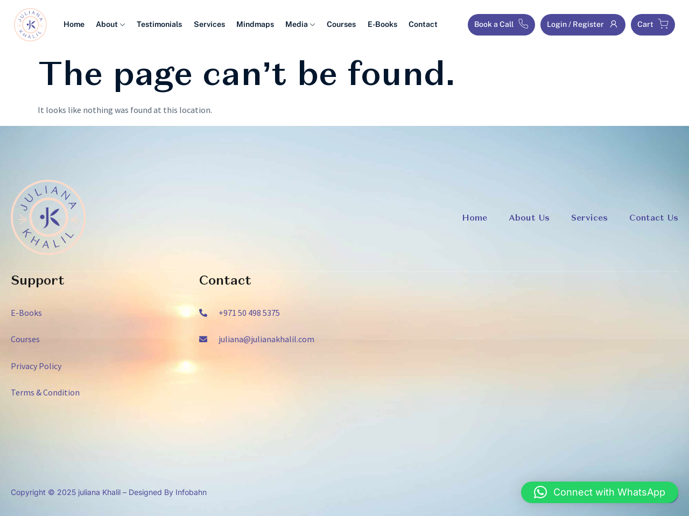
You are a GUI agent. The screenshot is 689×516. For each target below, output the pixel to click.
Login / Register (583, 24)
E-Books (374, 24)
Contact (413, 24)
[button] (599, 492)
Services (205, 24)
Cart (653, 24)
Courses (334, 24)
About (109, 24)
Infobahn (191, 492)
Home (73, 24)
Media (294, 24)
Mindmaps (250, 24)
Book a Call (501, 24)
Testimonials (157, 24)
